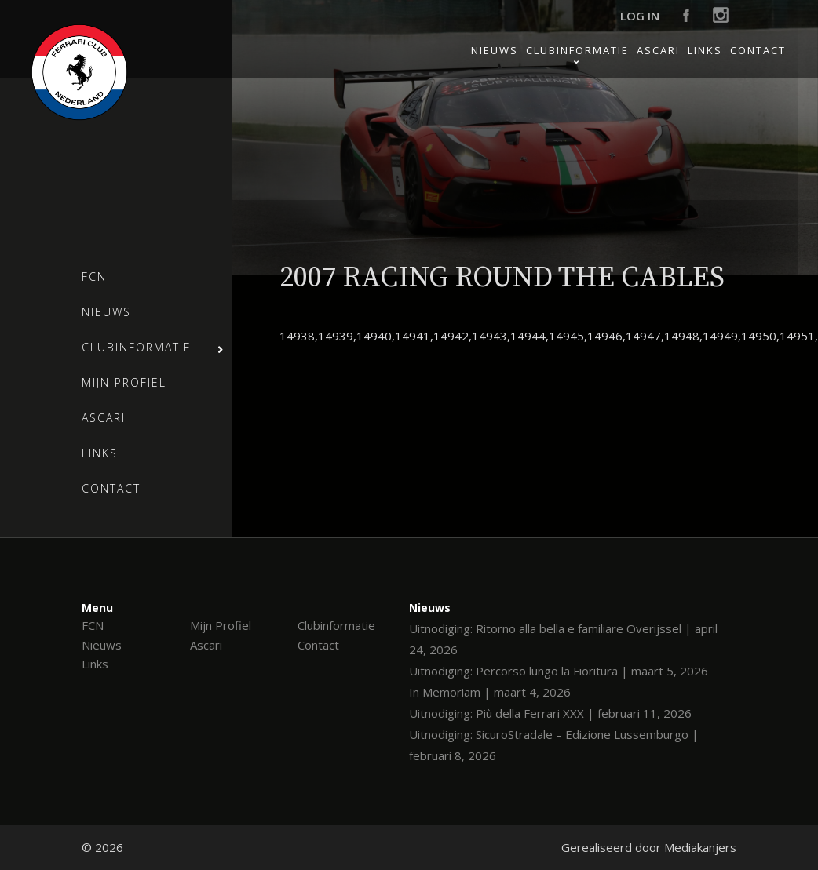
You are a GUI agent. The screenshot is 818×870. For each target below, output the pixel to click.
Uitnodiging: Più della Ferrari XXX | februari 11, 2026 (550, 713)
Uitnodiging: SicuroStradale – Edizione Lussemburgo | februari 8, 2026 (554, 744)
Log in (639, 16)
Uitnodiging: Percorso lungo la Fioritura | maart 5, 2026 (558, 671)
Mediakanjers (700, 847)
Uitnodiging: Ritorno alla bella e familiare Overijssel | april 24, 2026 (563, 639)
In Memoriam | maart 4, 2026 (490, 692)
